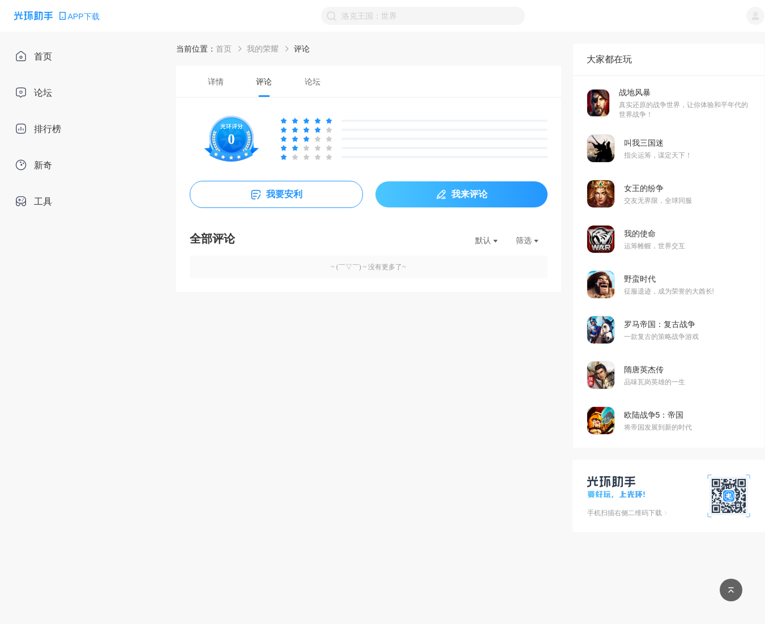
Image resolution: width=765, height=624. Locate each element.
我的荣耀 (263, 48)
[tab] (216, 81)
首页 (224, 48)
